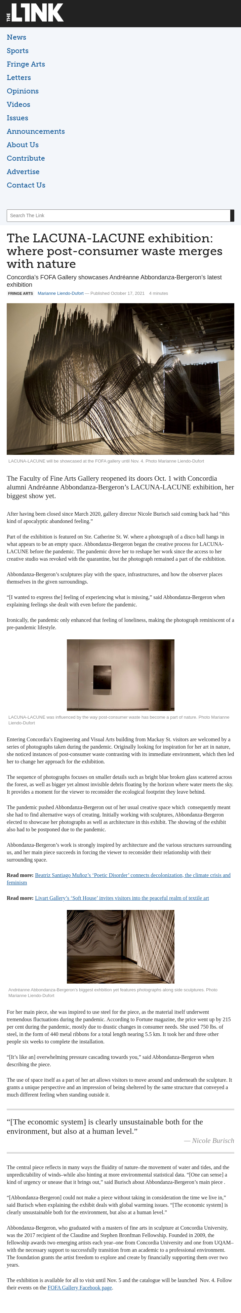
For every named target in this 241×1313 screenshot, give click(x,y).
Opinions (23, 91)
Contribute (26, 158)
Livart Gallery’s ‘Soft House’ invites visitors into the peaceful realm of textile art (122, 898)
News (16, 37)
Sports (18, 50)
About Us (23, 145)
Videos (18, 104)
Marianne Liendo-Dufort (61, 293)
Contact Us (26, 185)
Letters (19, 77)
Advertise (23, 171)
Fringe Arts (26, 64)
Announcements (36, 131)
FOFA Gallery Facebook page (80, 1287)
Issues (17, 118)
